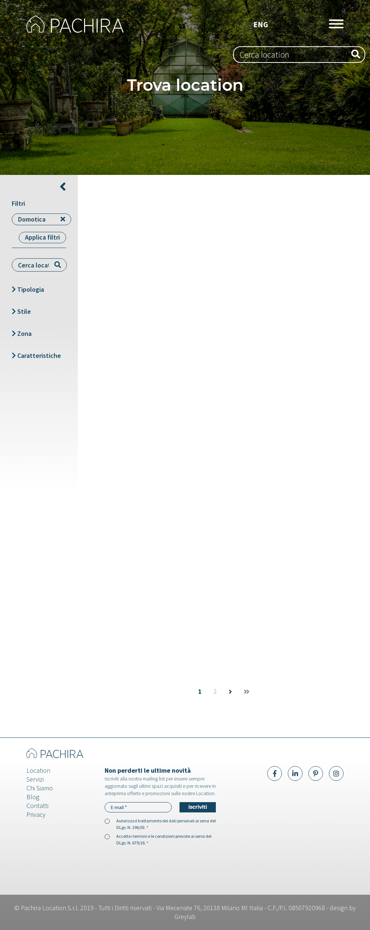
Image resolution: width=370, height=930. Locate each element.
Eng (260, 24)
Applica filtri (42, 237)
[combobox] (299, 54)
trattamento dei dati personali (166, 820)
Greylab (185, 916)
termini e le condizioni (154, 836)
